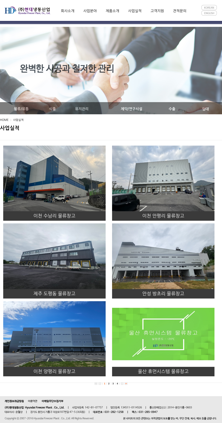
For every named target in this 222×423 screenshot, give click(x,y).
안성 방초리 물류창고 (163, 293)
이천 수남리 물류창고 (54, 216)
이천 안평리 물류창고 (163, 216)
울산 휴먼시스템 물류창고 (163, 371)
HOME (4, 120)
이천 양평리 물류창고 (54, 371)
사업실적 (18, 120)
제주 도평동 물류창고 (54, 293)
